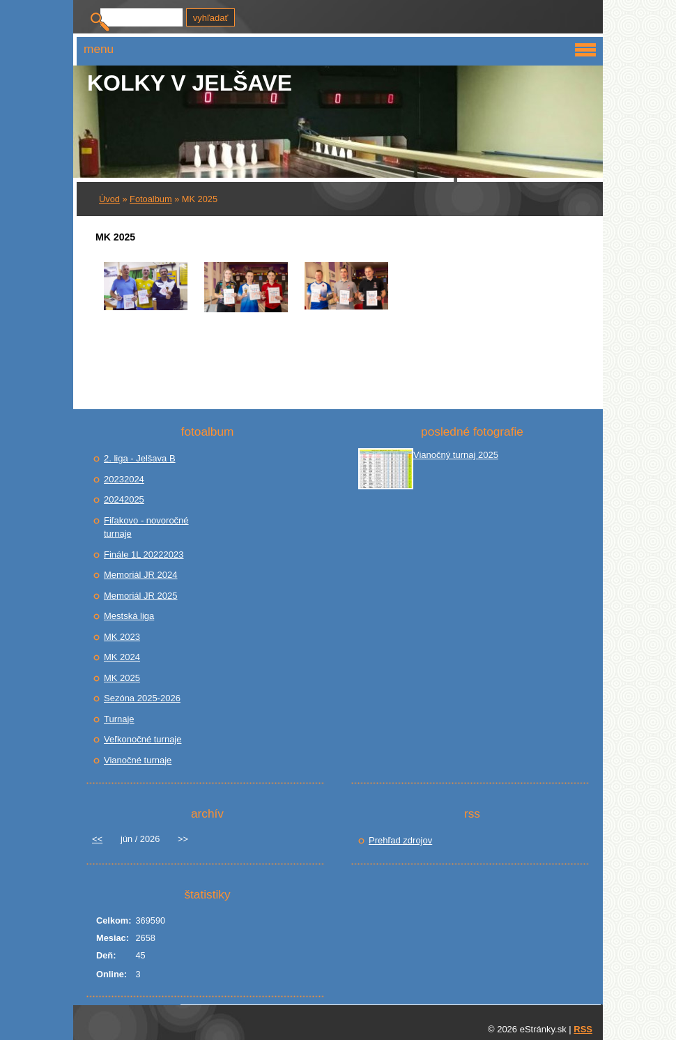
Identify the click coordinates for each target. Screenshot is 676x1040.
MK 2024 (122, 657)
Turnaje (119, 719)
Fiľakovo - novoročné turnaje (146, 527)
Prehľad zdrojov (400, 840)
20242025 (124, 499)
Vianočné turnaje (137, 760)
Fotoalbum (150, 199)
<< (97, 839)
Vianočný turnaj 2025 (455, 455)
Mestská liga (129, 616)
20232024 (124, 479)
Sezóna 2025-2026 (142, 698)
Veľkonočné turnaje (142, 739)
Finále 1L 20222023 (143, 554)
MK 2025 (122, 678)
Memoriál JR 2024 (141, 574)
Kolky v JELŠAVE (189, 82)
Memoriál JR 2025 (141, 595)
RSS (583, 1029)
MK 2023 (122, 637)
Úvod (109, 199)
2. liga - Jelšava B (140, 458)
